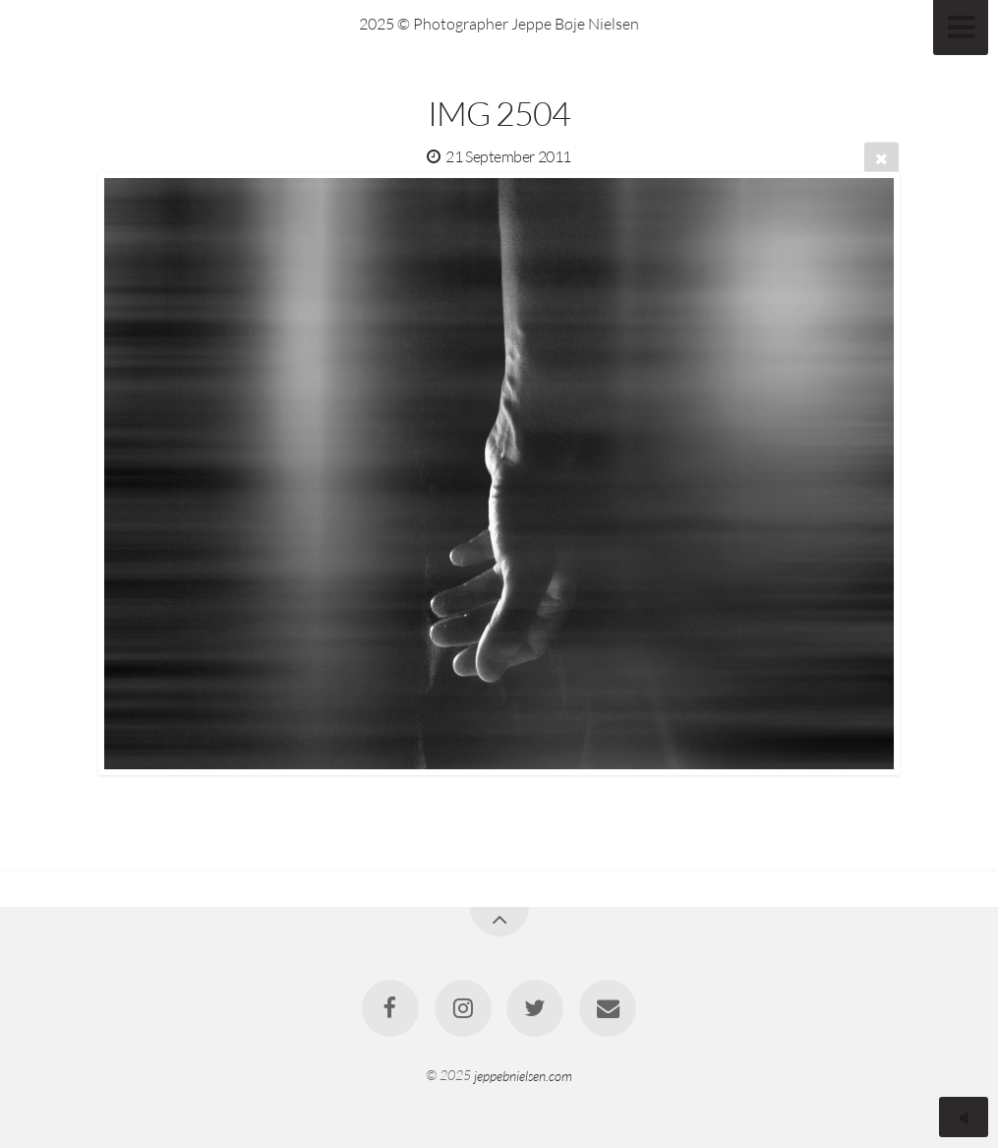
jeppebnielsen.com (523, 1074)
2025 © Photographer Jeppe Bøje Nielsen (499, 23)
